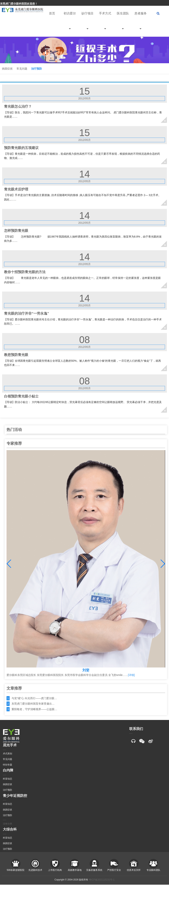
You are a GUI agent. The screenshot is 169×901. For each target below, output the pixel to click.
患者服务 (140, 24)
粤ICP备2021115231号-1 (101, 879)
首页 (52, 13)
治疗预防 (36, 68)
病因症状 (7, 68)
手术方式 (105, 24)
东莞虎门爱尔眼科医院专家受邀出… (33, 703)
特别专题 (7, 764)
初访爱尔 (70, 24)
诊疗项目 (87, 24)
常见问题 (22, 68)
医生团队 (123, 24)
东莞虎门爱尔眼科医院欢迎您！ (19, 3)
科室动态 (7, 778)
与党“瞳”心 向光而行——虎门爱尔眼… (34, 698)
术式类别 (7, 753)
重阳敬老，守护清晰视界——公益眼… (34, 709)
